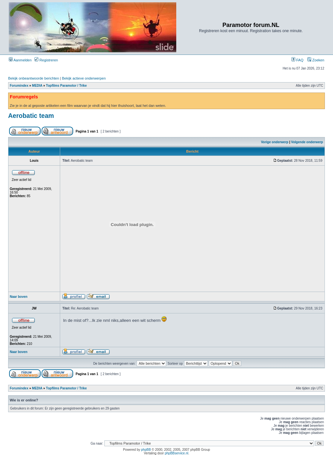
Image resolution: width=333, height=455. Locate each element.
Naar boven (18, 296)
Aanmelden (20, 60)
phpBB (146, 449)
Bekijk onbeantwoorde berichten (33, 78)
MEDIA (37, 85)
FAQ (297, 60)
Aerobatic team (31, 115)
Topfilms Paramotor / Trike (66, 85)
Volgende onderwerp (307, 142)
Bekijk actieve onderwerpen (84, 78)
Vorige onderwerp (274, 142)
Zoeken (315, 60)
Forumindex (19, 85)
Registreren (46, 60)
